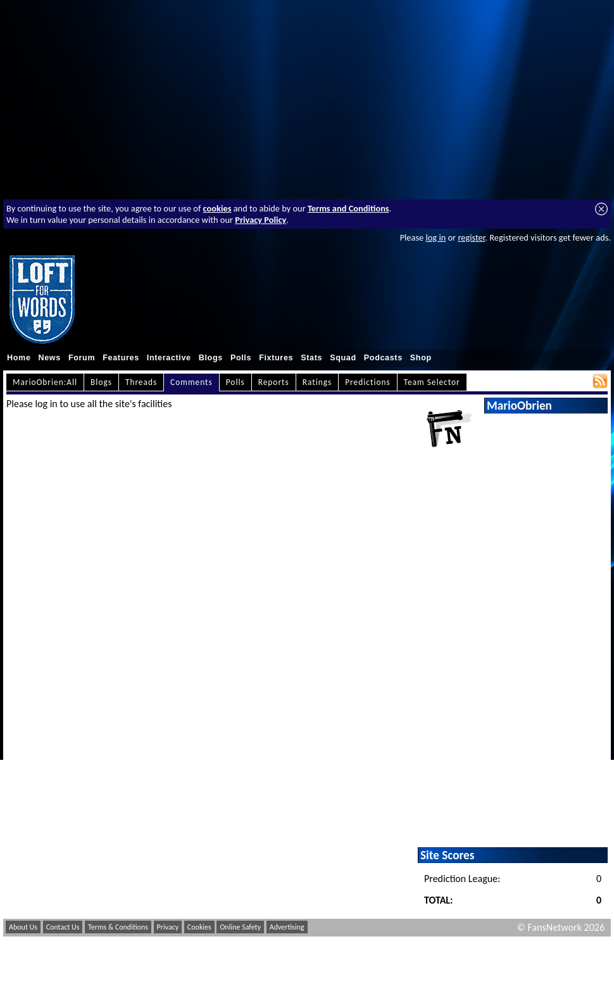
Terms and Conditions (348, 208)
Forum (81, 357)
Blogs (211, 357)
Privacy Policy (260, 219)
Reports (273, 382)
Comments (191, 382)
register (471, 237)
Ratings (317, 382)
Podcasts (383, 357)
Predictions (367, 382)
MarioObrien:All (45, 382)
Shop (421, 357)
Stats (311, 357)
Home (19, 357)
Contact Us (63, 927)
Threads (141, 382)
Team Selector (432, 382)
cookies (217, 208)
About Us (23, 927)
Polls (240, 357)
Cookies (199, 927)
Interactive (169, 357)
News (50, 357)
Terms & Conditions (118, 927)
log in (435, 237)
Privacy (168, 927)
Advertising (287, 927)
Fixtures (276, 357)
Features (121, 357)
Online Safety (240, 927)
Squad (343, 357)
